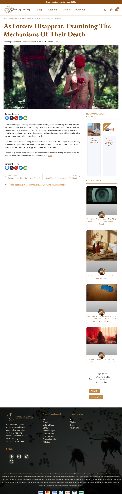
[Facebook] (7, 118)
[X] (12, 118)
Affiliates (46, 442)
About (72, 419)
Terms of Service (50, 439)
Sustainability (13, 18)
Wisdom (73, 422)
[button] (42, 10)
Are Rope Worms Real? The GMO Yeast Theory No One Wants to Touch (102, 221)
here (50, 155)
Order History (48, 434)
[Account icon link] (111, 9)
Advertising (74, 428)
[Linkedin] (21, 118)
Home (6, 18)
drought (39, 184)
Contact (46, 428)
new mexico (49, 184)
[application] (45, 10)
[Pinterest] (16, 118)
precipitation (61, 184)
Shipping (46, 422)
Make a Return (49, 425)
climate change (28, 184)
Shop (72, 425)
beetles (18, 184)
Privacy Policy (48, 436)
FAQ (44, 419)
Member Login (49, 431)
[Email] (25, 118)
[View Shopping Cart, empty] (116, 9)
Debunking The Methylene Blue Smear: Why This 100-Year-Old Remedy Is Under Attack (101, 318)
